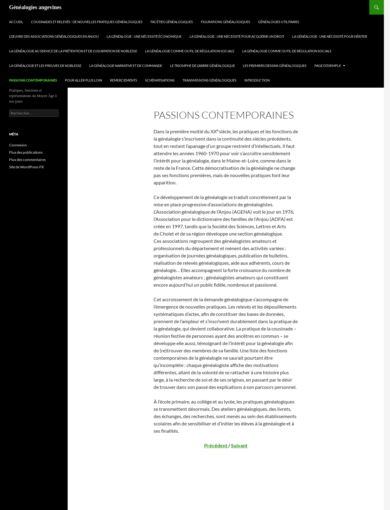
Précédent (216, 445)
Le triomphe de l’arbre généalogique (202, 66)
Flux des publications (26, 152)
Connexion (18, 145)
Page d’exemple (327, 66)
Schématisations (160, 80)
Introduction (257, 80)
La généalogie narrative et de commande (125, 66)
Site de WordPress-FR (26, 167)
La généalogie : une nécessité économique (144, 36)
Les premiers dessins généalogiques (275, 66)
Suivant (239, 445)
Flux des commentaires (27, 159)
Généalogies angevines (35, 7)
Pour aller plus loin (83, 80)
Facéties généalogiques (172, 22)
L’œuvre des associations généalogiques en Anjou (54, 36)
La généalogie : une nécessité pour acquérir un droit (237, 36)
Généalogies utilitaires (278, 22)
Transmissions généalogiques (209, 80)
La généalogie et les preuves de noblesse (45, 66)
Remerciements (123, 80)
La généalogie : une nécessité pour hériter (329, 36)
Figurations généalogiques (225, 22)
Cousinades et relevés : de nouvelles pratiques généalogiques (87, 22)
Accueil (16, 22)
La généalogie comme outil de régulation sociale (189, 51)
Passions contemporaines (33, 80)
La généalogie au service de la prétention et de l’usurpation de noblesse (73, 51)
